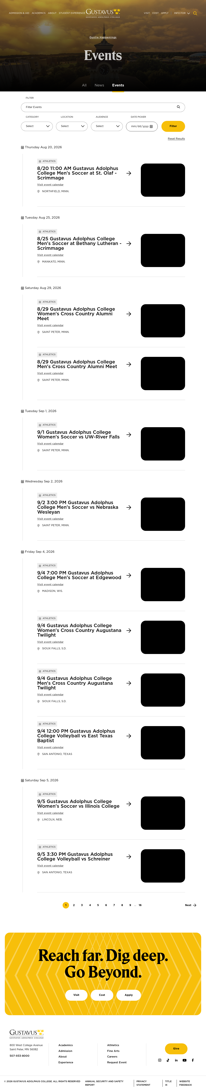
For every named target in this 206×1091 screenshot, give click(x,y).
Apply (165, 13)
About (52, 13)
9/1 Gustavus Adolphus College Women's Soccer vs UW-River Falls (78, 434)
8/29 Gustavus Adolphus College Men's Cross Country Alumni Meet (77, 364)
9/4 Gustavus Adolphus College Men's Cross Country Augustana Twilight (75, 683)
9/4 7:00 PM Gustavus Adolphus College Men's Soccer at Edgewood (79, 575)
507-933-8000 (19, 1056)
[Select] (37, 126)
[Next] (190, 905)
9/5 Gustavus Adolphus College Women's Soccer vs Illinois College (78, 804)
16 (141, 905)
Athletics (113, 1045)
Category (32, 117)
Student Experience (72, 13)
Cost (155, 13)
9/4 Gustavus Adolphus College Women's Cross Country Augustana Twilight (79, 630)
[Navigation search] (195, 13)
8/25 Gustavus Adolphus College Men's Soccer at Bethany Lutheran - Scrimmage (79, 244)
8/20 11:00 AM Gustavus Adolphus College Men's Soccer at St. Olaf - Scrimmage (77, 173)
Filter (30, 98)
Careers (112, 1056)
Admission (65, 1051)
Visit (147, 13)
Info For (180, 13)
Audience (102, 117)
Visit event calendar (50, 184)
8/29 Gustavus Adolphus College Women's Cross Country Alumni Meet (76, 314)
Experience (65, 1062)
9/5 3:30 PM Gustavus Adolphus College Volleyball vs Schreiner (75, 856)
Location (67, 117)
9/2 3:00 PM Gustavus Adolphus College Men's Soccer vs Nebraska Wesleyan (77, 507)
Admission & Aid (19, 13)
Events (118, 85)
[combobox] (37, 127)
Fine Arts (113, 1051)
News (99, 85)
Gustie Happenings (103, 31)
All (84, 85)
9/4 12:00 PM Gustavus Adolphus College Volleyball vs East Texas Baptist (76, 736)
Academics (39, 13)
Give (176, 1048)
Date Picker (138, 117)
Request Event (117, 1062)
